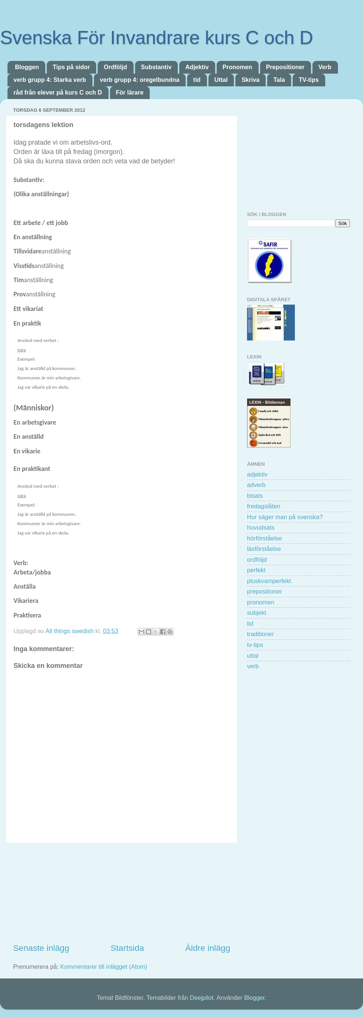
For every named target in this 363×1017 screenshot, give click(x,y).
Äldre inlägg (207, 948)
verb (253, 666)
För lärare (130, 92)
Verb (325, 67)
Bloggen (27, 67)
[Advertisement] (121, 893)
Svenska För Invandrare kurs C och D (156, 37)
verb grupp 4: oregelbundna (139, 80)
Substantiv (156, 67)
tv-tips (255, 644)
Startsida (127, 948)
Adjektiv (196, 67)
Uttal (221, 80)
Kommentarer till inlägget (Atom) (103, 966)
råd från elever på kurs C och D (57, 92)
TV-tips (308, 80)
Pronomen (237, 67)
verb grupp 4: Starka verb (49, 80)
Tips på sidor (71, 67)
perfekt (256, 570)
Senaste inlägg (41, 948)
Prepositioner (285, 67)
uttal (253, 655)
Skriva (250, 80)
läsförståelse (264, 548)
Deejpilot (201, 997)
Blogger (254, 997)
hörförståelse (264, 538)
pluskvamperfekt (269, 580)
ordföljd (257, 559)
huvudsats (261, 527)
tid (197, 80)
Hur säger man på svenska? (285, 517)
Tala (279, 80)
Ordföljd (115, 67)
